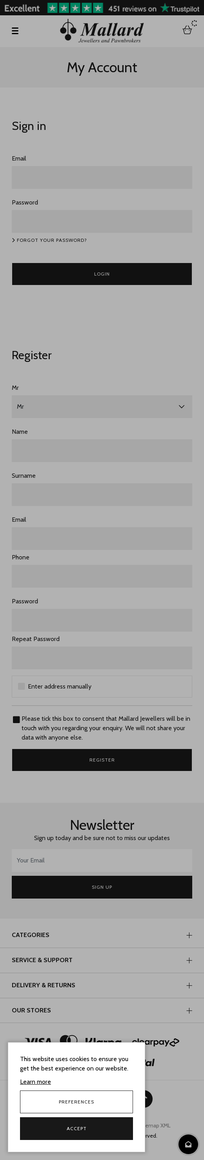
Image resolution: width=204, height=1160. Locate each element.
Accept (77, 1128)
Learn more (35, 1081)
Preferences (76, 1102)
